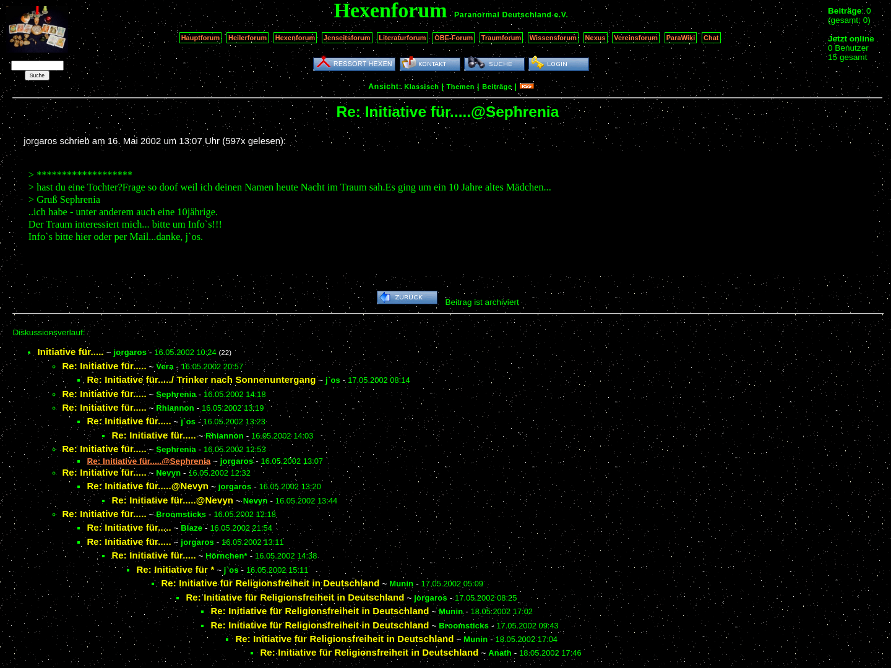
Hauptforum (200, 37)
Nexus (595, 37)
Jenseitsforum (347, 37)
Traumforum (501, 37)
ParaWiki (680, 37)
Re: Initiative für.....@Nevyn (148, 486)
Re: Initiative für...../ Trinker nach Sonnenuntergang (201, 379)
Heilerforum (247, 37)
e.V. (561, 15)
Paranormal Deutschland (503, 15)
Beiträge (497, 86)
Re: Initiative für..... (104, 366)
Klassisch (421, 86)
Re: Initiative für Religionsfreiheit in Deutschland (270, 583)
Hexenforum (295, 37)
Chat (711, 37)
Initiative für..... (70, 351)
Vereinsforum (636, 37)
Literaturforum (402, 37)
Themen (461, 86)
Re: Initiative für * (175, 569)
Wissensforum (553, 37)
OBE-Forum (453, 37)
